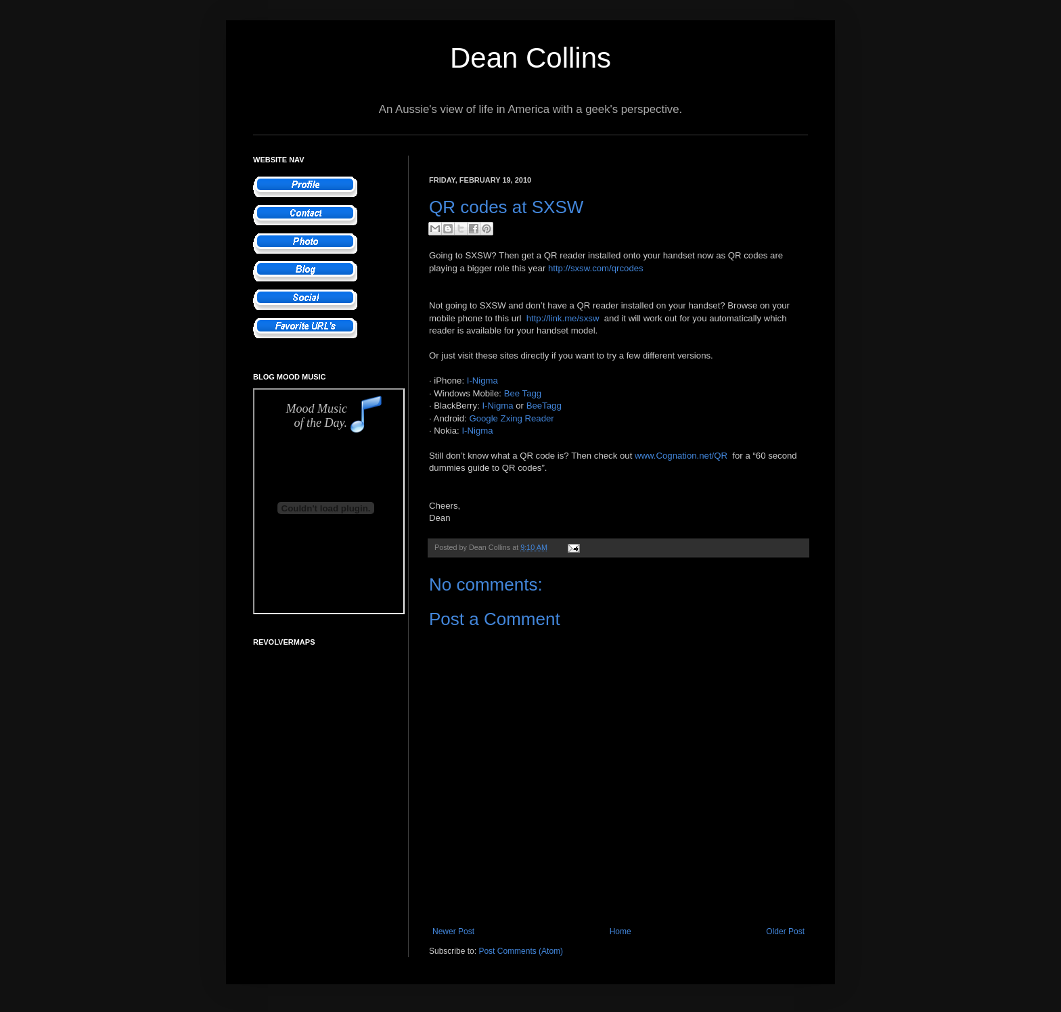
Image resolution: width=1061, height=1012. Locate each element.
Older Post (785, 931)
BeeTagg (544, 405)
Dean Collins (530, 58)
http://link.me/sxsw (563, 318)
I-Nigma (482, 380)
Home (620, 931)
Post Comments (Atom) (520, 951)
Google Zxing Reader (511, 418)
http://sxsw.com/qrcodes (596, 268)
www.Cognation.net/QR (681, 456)
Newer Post (453, 931)
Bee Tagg (523, 393)
